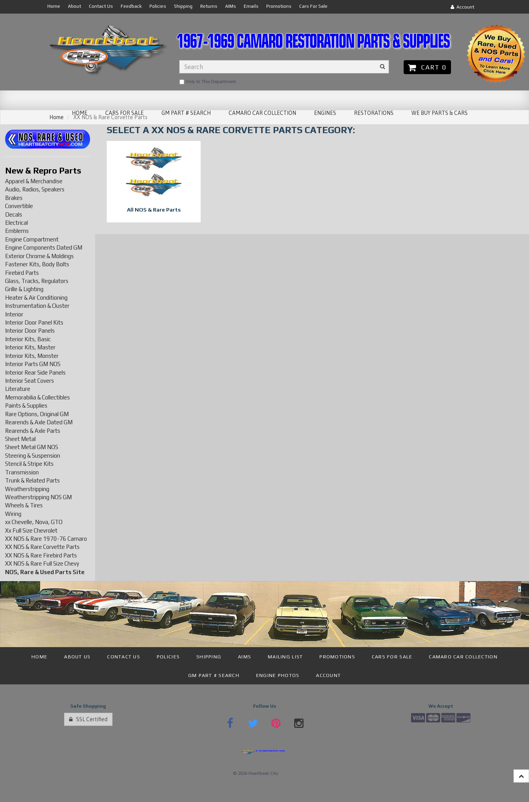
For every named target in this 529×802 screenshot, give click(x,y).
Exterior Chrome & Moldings (39, 256)
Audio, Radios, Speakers (34, 189)
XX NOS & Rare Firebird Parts (41, 555)
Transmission (22, 472)
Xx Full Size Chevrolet (31, 530)
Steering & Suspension (32, 455)
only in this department (207, 82)
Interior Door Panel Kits (34, 322)
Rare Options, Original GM (37, 414)
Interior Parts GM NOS (33, 364)
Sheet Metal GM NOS (31, 447)
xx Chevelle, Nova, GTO (33, 522)
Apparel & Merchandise (33, 181)
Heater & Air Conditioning (36, 297)
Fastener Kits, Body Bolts (37, 264)
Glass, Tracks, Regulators (36, 281)
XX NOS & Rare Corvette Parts (42, 546)
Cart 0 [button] (427, 67)
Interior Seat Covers (29, 380)
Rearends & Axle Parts (32, 430)
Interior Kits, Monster (32, 355)
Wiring (13, 513)
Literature (17, 388)
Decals (13, 214)
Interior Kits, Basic (28, 339)
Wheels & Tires (24, 505)
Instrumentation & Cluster (37, 305)
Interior (14, 314)
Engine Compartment (32, 239)
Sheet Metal (20, 439)
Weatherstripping (27, 489)
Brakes (14, 197)
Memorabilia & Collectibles (37, 397)
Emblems (17, 230)
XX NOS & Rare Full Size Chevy (42, 563)
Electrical (16, 222)
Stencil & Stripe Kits (29, 463)
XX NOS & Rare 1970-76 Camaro (46, 538)
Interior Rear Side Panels (35, 372)
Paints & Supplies (26, 405)
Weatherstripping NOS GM (38, 497)
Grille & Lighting (24, 289)
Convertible (19, 206)
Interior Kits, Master (30, 347)
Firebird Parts (22, 272)
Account (462, 7)
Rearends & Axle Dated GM (39, 422)
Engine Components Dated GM (43, 247)
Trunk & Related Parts (32, 480)
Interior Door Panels (30, 330)
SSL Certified (88, 719)
